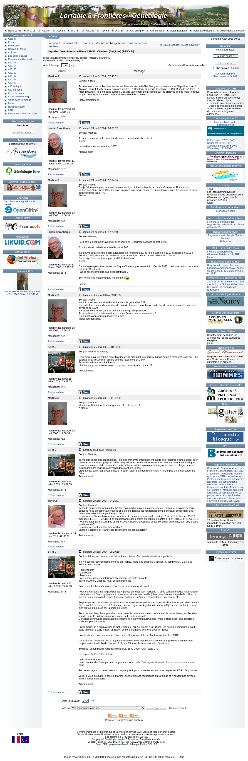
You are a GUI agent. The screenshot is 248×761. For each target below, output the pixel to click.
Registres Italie (16, 106)
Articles (12, 52)
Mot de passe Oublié (225, 76)
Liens (11, 103)
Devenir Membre (225, 73)
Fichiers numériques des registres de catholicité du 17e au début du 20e (225, 224)
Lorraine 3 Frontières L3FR (64, 43)
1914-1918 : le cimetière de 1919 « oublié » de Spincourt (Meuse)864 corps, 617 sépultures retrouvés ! (225, 285)
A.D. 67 (90, 30)
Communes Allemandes (21, 59)
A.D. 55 (61, 30)
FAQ (10, 110)
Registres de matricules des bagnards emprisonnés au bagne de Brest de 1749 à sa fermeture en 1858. (225, 269)
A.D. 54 (46, 30)
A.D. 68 (105, 30)
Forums (88, 43)
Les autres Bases (17, 55)
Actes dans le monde (232, 30)
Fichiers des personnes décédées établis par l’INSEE (223, 253)
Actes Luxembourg (203, 30)
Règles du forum (17, 49)
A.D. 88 (119, 30)
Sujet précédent (171, 44)
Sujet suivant (189, 44)
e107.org (124, 742)
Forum (11, 42)
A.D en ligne (137, 30)
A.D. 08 (31, 30)
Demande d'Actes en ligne (22, 113)
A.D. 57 (75, 30)
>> (72, 65)
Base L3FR (14, 30)
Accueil (12, 38)
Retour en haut (56, 122)
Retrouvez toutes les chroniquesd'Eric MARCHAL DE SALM (22, 293)
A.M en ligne (157, 30)
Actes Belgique (178, 30)
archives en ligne (225, 211)
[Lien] (82, 141)
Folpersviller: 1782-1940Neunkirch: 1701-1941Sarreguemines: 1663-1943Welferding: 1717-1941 (225, 135)
